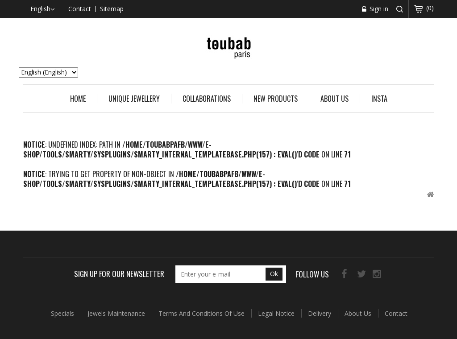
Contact (396, 313)
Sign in (378, 8)
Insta (379, 98)
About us (334, 98)
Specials (63, 313)
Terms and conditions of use (202, 313)
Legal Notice (277, 313)
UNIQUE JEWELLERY (134, 98)
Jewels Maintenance (117, 313)
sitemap (112, 8)
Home (78, 98)
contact (79, 8)
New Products (275, 98)
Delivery (320, 313)
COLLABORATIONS (207, 98)
